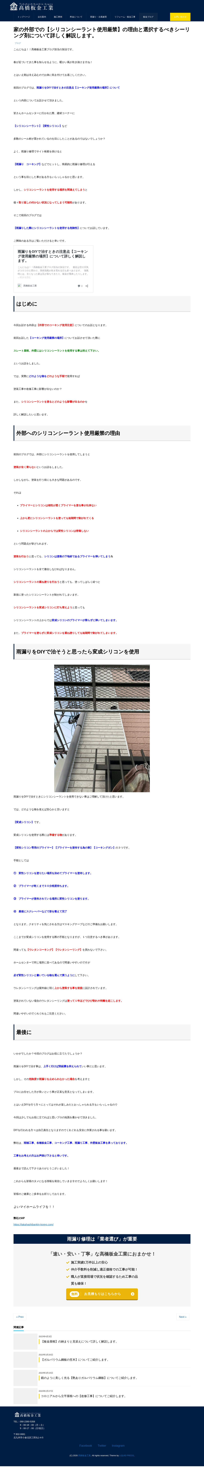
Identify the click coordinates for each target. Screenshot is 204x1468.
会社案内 (42, 17)
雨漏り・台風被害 (98, 17)
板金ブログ (148, 17)
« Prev (20, 1317)
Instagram (118, 1447)
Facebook (85, 1447)
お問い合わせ (180, 17)
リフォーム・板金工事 (125, 17)
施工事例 (58, 17)
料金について (76, 17)
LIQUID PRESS (126, 1457)
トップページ (24, 17)
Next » (182, 1317)
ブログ (18, 43)
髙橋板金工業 (84, 1457)
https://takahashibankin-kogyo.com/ (34, 1224)
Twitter (102, 1447)
